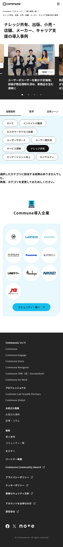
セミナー (10, 451)
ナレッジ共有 (38, 148)
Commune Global (15, 400)
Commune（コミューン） (13, 11)
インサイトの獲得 (32, 123)
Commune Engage (16, 355)
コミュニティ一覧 (15, 442)
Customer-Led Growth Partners (23, 394)
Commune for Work (16, 379)
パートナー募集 (14, 459)
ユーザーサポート (16, 140)
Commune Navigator (17, 367)
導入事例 (10, 436)
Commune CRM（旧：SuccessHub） (26, 373)
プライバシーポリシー (17, 477)
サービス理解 (14, 148)
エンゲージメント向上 (18, 157)
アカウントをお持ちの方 (19, 503)
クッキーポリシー (15, 485)
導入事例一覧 (31, 11)
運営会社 (10, 511)
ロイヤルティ (47, 157)
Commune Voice (15, 361)
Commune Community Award (23, 467)
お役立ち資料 (13, 414)
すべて (10, 123)
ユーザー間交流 (43, 140)
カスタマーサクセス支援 (20, 131)
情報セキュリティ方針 (17, 493)
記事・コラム (13, 420)
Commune (11, 348)
